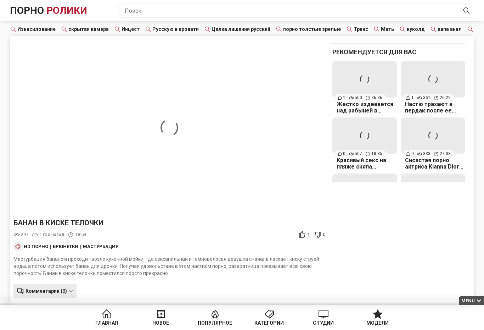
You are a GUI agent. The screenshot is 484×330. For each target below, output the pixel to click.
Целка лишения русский (241, 29)
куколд (416, 29)
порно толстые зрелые (312, 29)
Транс (361, 29)
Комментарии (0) (46, 291)
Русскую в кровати (175, 29)
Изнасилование (36, 29)
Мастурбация (101, 246)
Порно (48, 10)
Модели (377, 323)
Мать (387, 29)
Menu (468, 300)
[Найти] (467, 10)
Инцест (131, 29)
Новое (160, 323)
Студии (323, 323)
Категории (269, 323)
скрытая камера (88, 29)
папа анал (450, 29)
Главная (106, 323)
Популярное (215, 323)
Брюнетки (65, 246)
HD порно (36, 246)
